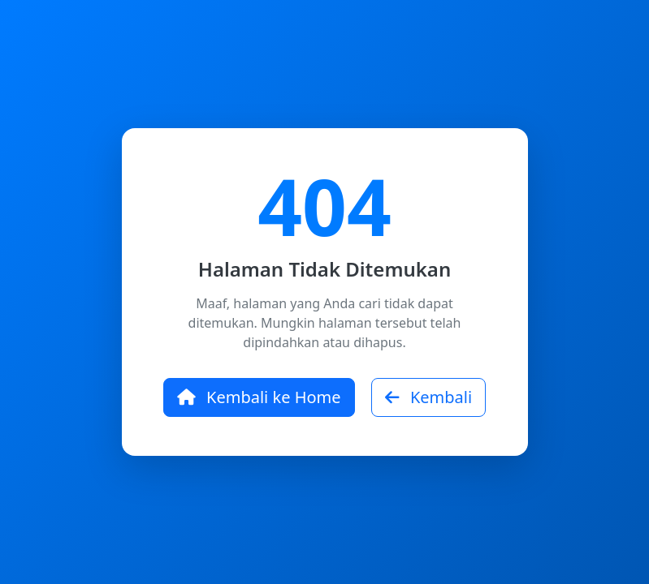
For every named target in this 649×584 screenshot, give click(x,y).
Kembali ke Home (259, 397)
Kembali (428, 397)
